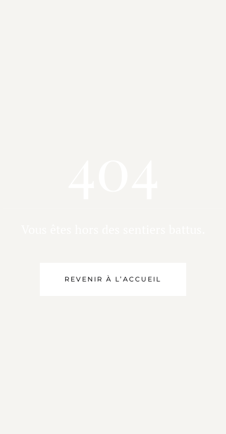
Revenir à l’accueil (113, 279)
